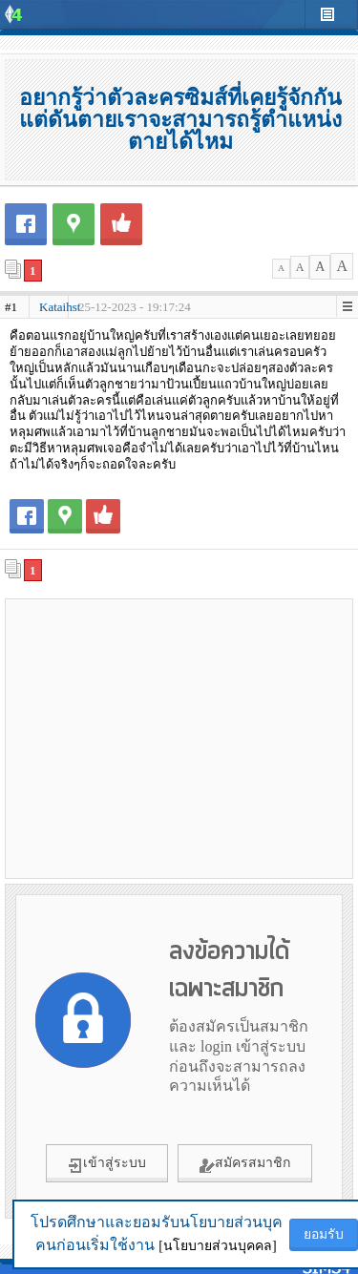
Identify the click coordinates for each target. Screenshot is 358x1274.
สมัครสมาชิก (245, 1164)
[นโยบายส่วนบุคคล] (217, 1246)
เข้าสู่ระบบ (107, 1164)
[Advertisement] (179, 737)
